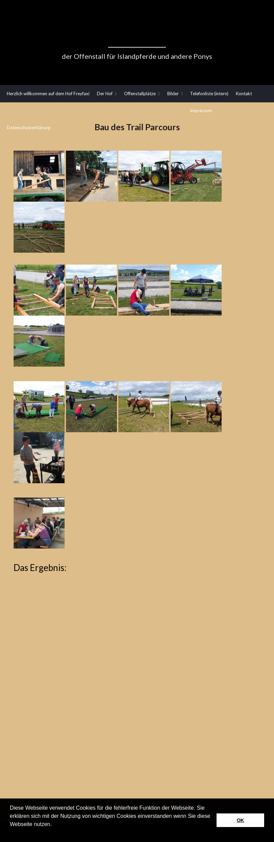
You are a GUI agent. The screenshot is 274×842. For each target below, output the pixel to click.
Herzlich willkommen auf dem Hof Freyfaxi (48, 93)
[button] (11, 833)
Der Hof (105, 93)
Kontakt (244, 93)
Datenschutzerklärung (28, 127)
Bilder (173, 93)
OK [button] (240, 820)
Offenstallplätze (140, 93)
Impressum (201, 110)
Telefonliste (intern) (209, 93)
